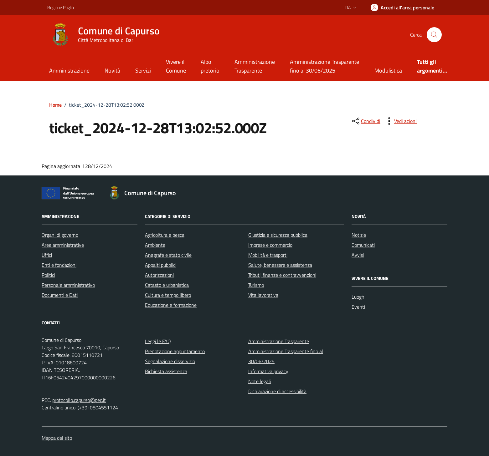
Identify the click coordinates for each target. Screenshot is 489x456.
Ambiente (155, 245)
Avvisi (358, 255)
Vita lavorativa (263, 295)
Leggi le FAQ (158, 341)
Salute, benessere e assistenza (280, 265)
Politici (48, 275)
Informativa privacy (268, 371)
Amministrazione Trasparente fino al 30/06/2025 (324, 66)
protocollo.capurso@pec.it (79, 400)
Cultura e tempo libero (168, 295)
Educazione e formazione (171, 305)
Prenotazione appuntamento (175, 351)
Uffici (47, 255)
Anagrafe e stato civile (168, 255)
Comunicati (363, 245)
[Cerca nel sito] (434, 34)
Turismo (256, 285)
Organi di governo (60, 235)
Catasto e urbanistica (167, 285)
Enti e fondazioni (59, 265)
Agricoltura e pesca (164, 235)
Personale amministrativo (68, 285)
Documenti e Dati (60, 295)
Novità (112, 70)
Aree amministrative (63, 245)
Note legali (259, 381)
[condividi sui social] (366, 121)
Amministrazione (69, 70)
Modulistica (388, 70)
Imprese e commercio (270, 245)
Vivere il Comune (176, 66)
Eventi (358, 307)
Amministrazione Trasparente (254, 66)
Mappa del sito (57, 438)
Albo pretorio (210, 66)
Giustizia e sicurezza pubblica (277, 235)
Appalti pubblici (160, 265)
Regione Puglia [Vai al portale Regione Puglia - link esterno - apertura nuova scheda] (60, 7)
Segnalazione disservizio (170, 361)
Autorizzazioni (159, 275)
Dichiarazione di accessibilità (277, 391)
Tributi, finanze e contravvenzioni (282, 275)
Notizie (359, 235)
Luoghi (358, 297)
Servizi (143, 70)
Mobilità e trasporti (267, 255)
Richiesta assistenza (166, 371)
